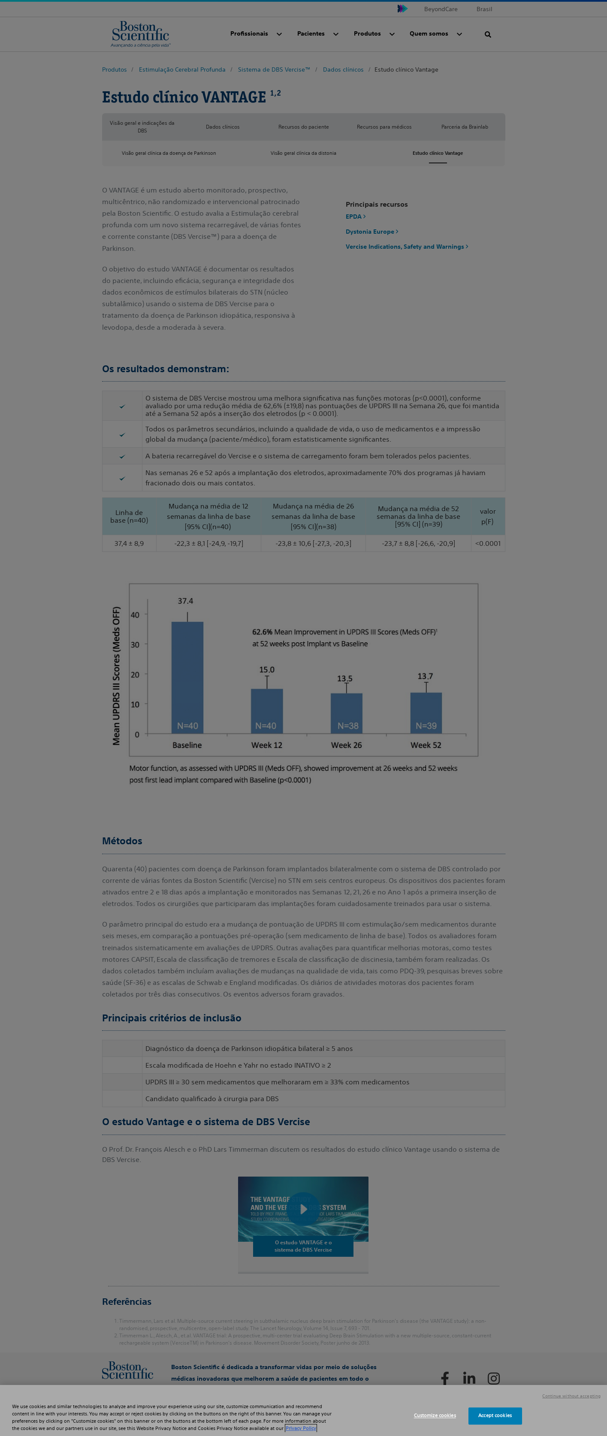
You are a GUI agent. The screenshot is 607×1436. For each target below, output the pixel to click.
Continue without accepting (571, 1396)
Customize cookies (435, 1415)
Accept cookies (495, 1415)
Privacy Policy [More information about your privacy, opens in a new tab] (301, 1428)
